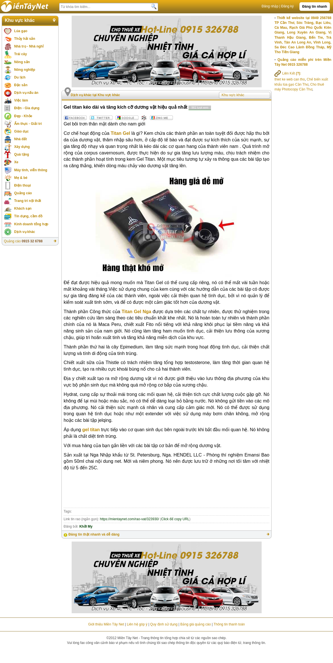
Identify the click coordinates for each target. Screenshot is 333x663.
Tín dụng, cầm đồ (28, 216)
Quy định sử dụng (163, 624)
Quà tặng (21, 154)
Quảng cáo (23, 193)
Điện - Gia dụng (27, 108)
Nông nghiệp (24, 70)
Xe (16, 162)
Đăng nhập (270, 6)
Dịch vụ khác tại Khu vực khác (95, 95)
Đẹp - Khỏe (23, 116)
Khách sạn (23, 208)
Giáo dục (21, 131)
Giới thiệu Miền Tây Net (106, 624)
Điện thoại (22, 185)
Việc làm (21, 100)
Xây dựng (22, 147)
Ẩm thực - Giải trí (28, 124)
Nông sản (22, 62)
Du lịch (20, 77)
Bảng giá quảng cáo (195, 624)
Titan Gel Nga (136, 311)
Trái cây (20, 54)
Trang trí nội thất (27, 201)
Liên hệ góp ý (137, 624)
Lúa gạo (20, 31)
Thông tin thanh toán (229, 624)
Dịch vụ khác (24, 232)
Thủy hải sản (24, 39)
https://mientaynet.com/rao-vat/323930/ (129, 519)
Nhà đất (20, 139)
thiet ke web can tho (289, 79)
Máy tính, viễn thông (30, 170)
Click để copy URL (175, 519)
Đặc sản (21, 85)
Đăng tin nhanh (314, 7)
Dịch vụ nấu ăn (26, 93)
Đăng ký (287, 6)
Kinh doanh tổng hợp (31, 224)
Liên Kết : (287, 73)
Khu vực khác (20, 20)
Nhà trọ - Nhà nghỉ (29, 46)
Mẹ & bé (20, 178)
